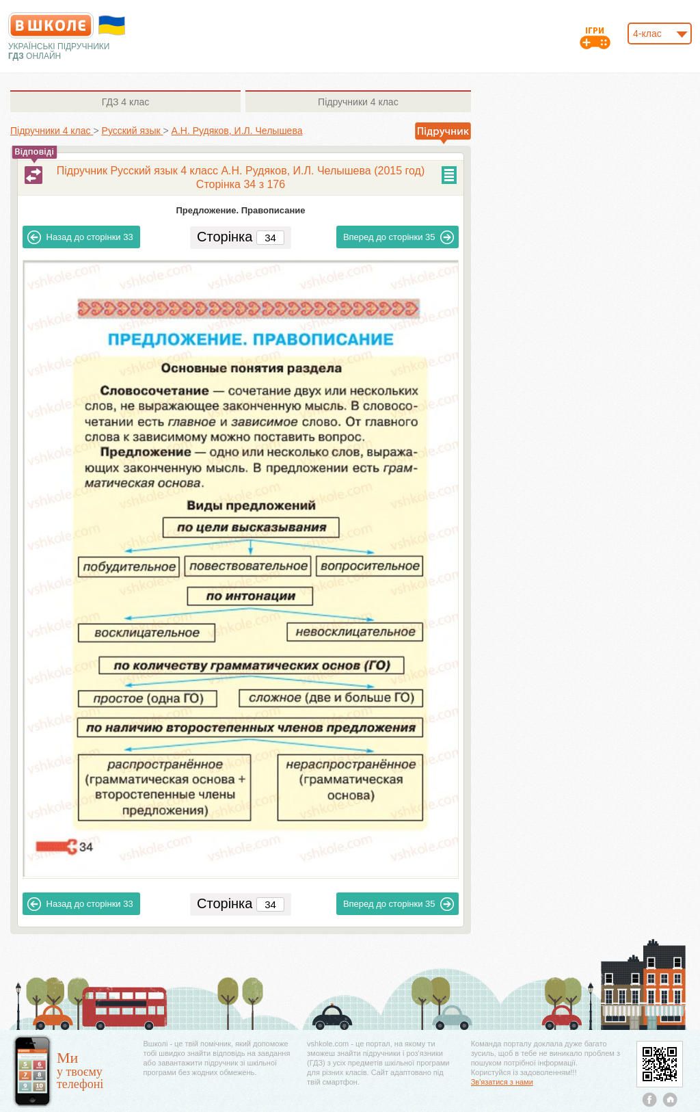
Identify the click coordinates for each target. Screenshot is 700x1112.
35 (399, 237)
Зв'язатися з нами (502, 1082)
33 (80, 237)
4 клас (125, 101)
